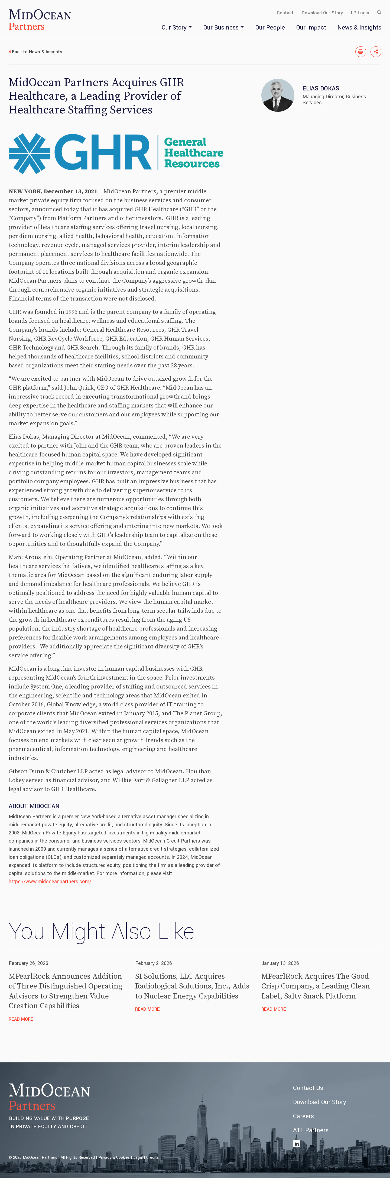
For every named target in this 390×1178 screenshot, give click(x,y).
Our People (270, 27)
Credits (152, 1157)
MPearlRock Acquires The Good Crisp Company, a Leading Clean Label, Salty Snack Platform (315, 986)
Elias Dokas (321, 88)
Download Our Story (322, 13)
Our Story (174, 27)
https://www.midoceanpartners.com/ (50, 881)
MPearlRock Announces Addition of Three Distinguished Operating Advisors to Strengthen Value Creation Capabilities (65, 991)
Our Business (221, 27)
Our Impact (311, 27)
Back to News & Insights (37, 52)
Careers (303, 1116)
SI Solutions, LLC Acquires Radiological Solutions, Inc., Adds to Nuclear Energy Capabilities (192, 986)
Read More (21, 1019)
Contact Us (308, 1088)
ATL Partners (311, 1130)
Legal (138, 1157)
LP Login (360, 13)
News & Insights (359, 27)
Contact (285, 13)
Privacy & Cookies (114, 1157)
